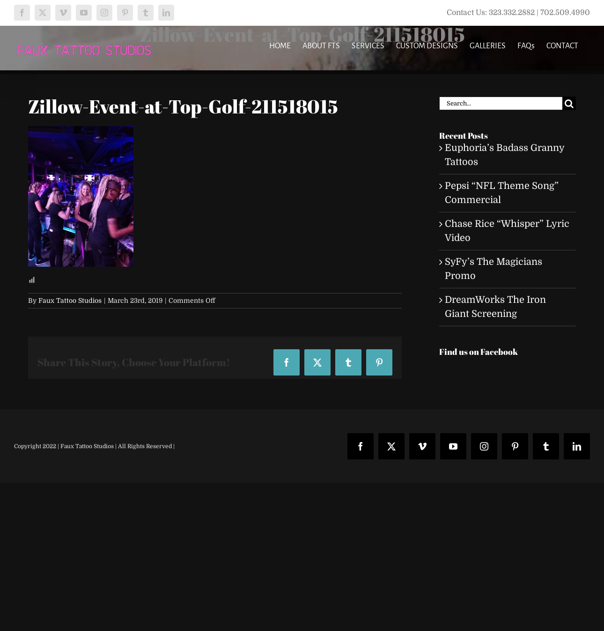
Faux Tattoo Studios (70, 300)
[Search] (569, 103)
